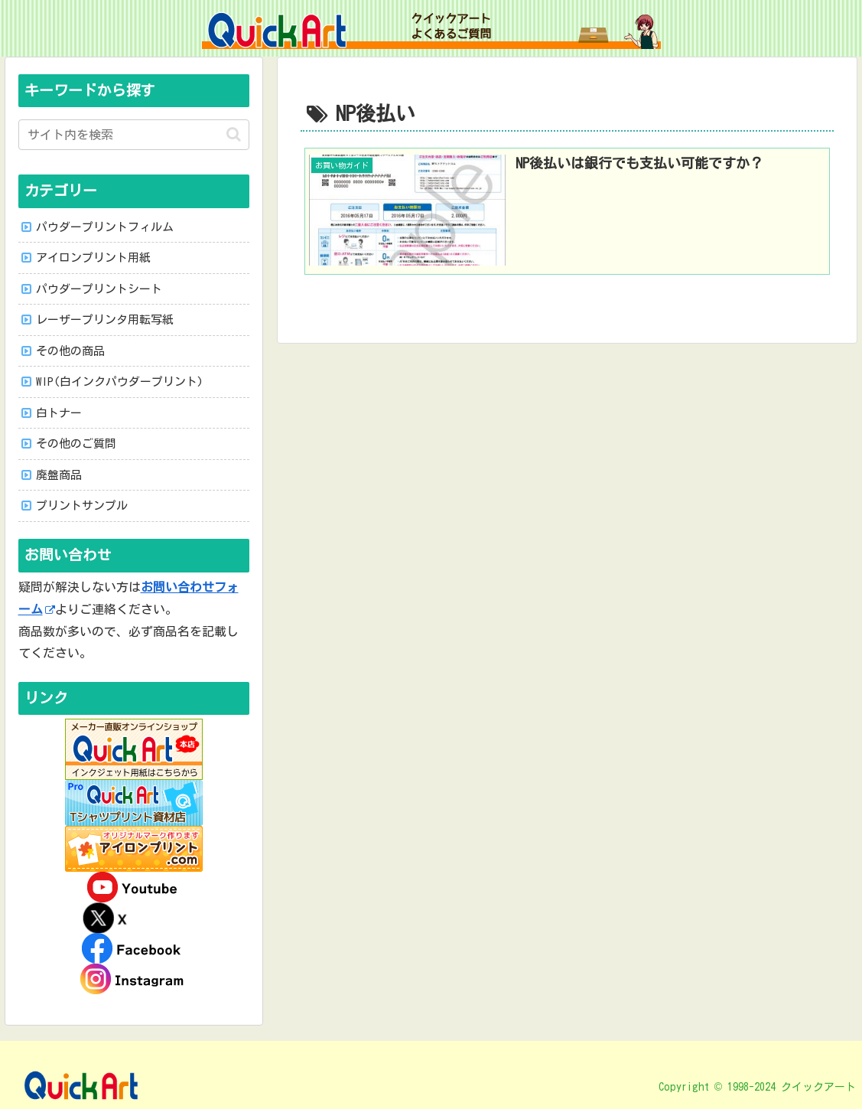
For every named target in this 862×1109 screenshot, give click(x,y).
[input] (133, 134)
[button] (233, 134)
